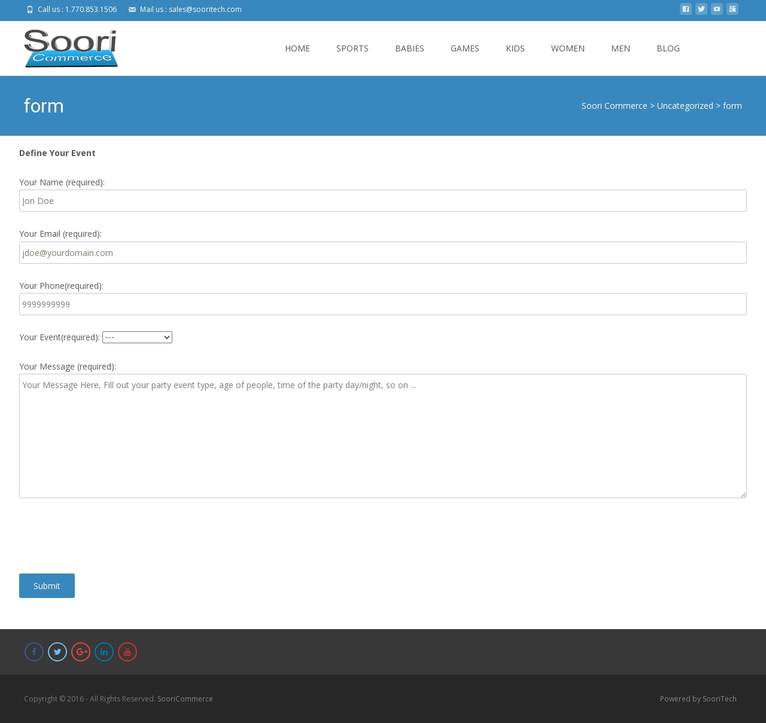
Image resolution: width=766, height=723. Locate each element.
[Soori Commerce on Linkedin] (104, 651)
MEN (620, 58)
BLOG (668, 58)
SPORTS (352, 58)
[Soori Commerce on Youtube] (127, 651)
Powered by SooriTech (698, 699)
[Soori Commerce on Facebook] (34, 651)
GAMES (465, 58)
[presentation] (110, 535)
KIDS (515, 58)
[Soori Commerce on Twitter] (57, 651)
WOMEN (568, 58)
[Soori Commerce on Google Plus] (80, 651)
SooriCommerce (185, 699)
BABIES (409, 58)
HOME (297, 58)
